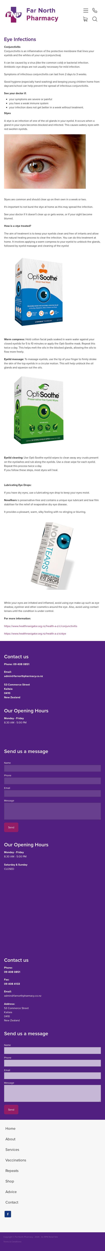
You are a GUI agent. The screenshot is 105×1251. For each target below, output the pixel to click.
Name (7, 763)
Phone (7, 775)
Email (7, 788)
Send (11, 827)
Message (9, 800)
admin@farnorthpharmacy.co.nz (22, 996)
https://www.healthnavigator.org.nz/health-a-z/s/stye (35, 633)
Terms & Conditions (12, 1241)
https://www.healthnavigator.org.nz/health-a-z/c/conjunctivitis (40, 626)
